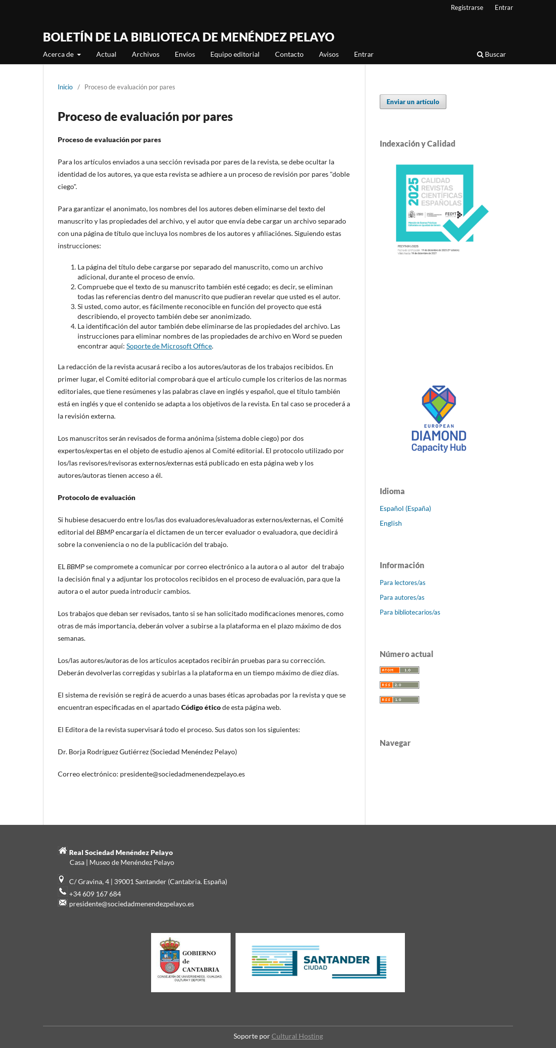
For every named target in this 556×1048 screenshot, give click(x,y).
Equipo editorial (235, 54)
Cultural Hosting (297, 1036)
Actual (106, 54)
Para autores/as (402, 597)
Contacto (289, 54)
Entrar (364, 54)
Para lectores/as (403, 582)
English (391, 523)
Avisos (329, 54)
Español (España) (405, 508)
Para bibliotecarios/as (410, 612)
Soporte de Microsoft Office (169, 346)
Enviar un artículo (413, 102)
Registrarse (467, 7)
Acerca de (59, 54)
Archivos (145, 54)
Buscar (491, 54)
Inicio (65, 87)
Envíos (185, 54)
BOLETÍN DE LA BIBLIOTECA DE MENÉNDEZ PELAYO (188, 37)
